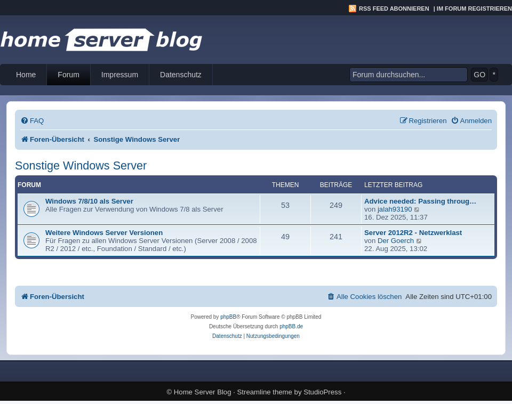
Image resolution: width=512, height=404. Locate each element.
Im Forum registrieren (474, 8)
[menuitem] (32, 120)
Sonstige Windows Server (81, 165)
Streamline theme (264, 392)
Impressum (119, 74)
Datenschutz (181, 74)
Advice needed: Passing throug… (420, 201)
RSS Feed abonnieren (394, 8)
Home (26, 74)
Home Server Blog (202, 392)
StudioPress (322, 392)
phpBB (228, 317)
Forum (68, 74)
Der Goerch (396, 241)
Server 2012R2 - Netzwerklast (413, 233)
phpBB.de (291, 326)
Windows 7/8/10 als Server (89, 201)
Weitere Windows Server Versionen (104, 233)
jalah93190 (395, 209)
